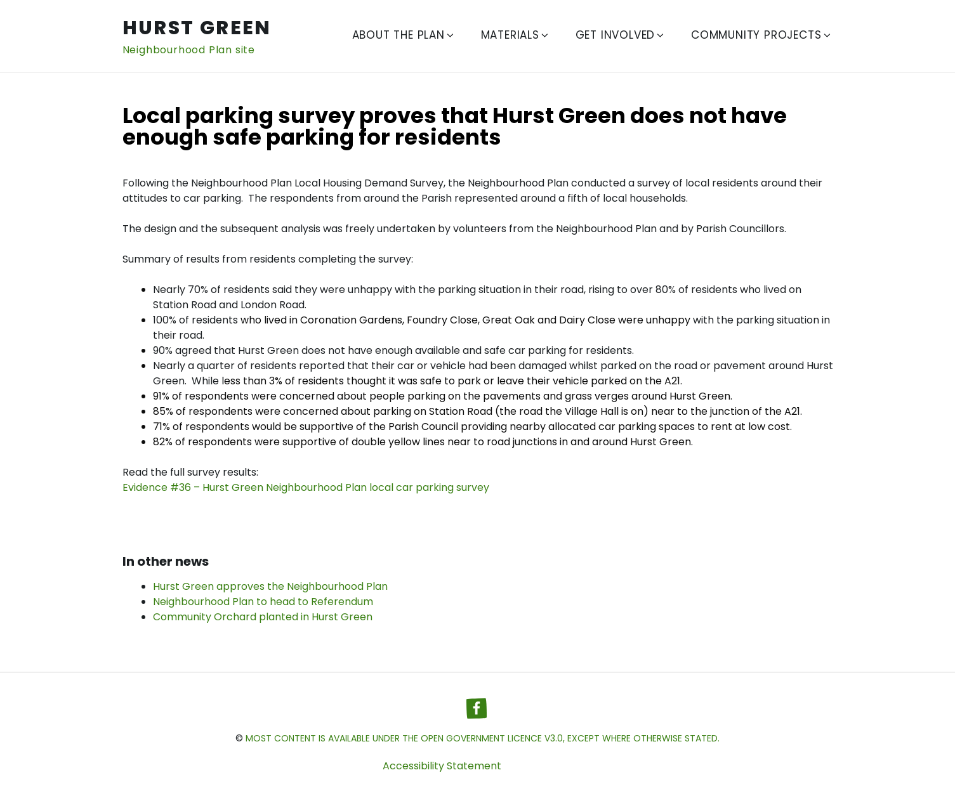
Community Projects (761, 34)
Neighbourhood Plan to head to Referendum (263, 601)
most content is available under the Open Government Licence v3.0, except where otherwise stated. (483, 738)
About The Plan (404, 34)
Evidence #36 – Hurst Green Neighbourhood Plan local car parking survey (305, 487)
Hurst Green (197, 28)
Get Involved (621, 34)
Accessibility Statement (442, 766)
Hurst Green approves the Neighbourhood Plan (270, 586)
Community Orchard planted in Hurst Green (262, 617)
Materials (515, 34)
